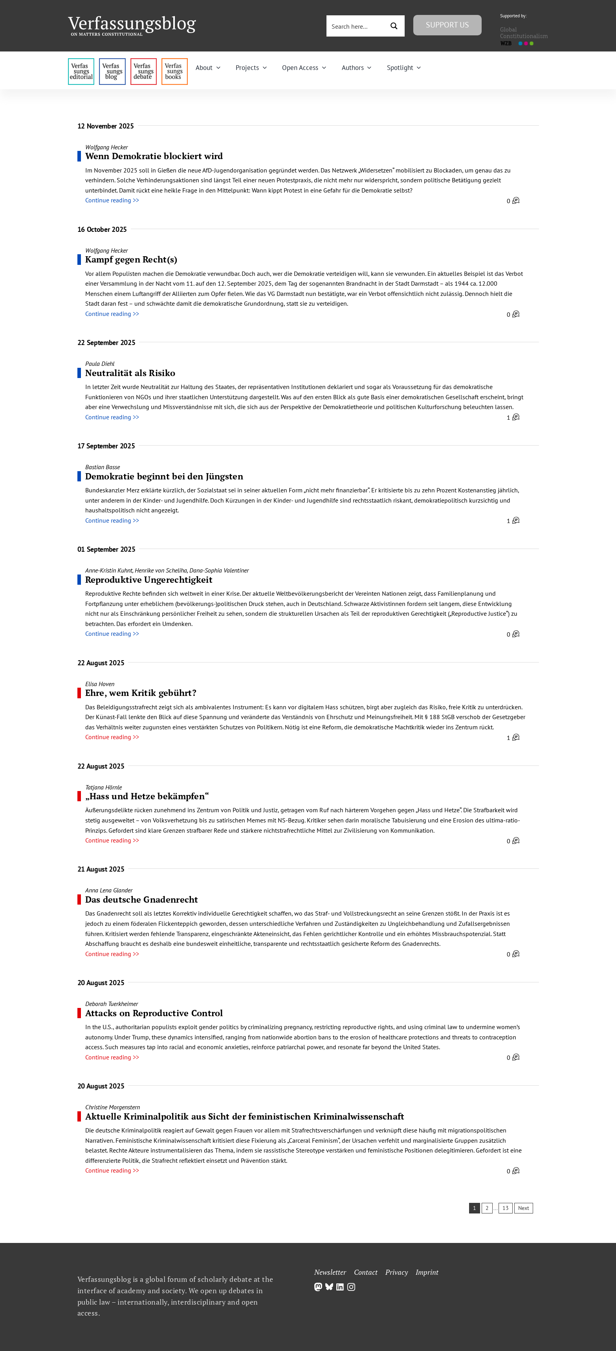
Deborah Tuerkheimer (111, 1004)
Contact (366, 1272)
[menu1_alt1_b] (112, 61)
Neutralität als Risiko (130, 372)
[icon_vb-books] (174, 61)
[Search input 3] (356, 26)
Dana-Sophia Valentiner (219, 570)
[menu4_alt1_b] (81, 61)
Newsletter (330, 1272)
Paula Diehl (99, 363)
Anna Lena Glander (108, 890)
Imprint (427, 1272)
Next (523, 1207)
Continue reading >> (112, 200)
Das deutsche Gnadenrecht (141, 899)
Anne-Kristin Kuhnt (108, 570)
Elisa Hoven (99, 684)
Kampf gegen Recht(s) (131, 259)
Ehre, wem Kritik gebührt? (141, 692)
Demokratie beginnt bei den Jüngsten (164, 476)
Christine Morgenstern (112, 1107)
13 (505, 1207)
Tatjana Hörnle (103, 787)
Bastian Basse (102, 467)
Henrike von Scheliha (161, 570)
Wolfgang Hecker (106, 147)
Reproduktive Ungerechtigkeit (149, 579)
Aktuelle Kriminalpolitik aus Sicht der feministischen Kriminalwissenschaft (245, 1116)
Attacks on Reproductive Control (154, 1013)
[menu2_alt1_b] (143, 61)
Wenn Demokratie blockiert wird (154, 156)
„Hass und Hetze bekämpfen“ (147, 796)
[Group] (132, 19)
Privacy (396, 1272)
